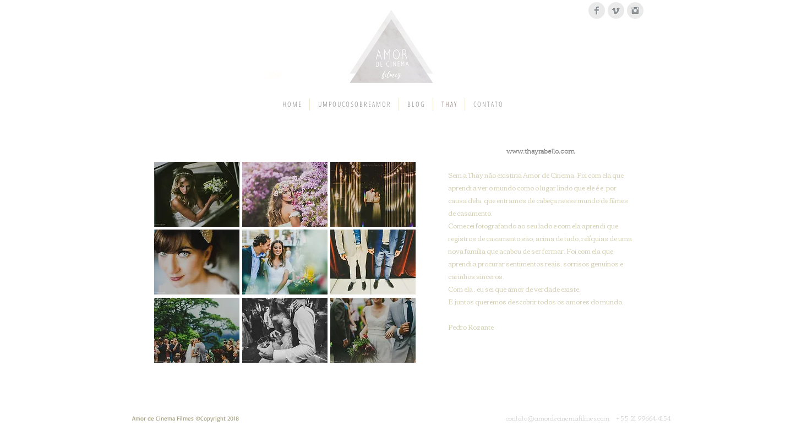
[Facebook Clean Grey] (596, 10)
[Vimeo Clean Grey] (616, 10)
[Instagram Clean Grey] (635, 10)
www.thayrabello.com (540, 152)
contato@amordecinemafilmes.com (557, 418)
